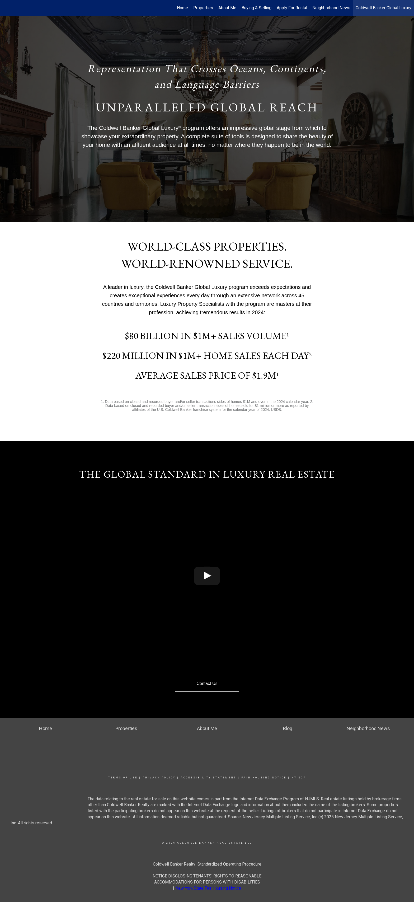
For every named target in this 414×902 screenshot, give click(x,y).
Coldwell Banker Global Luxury (383, 7)
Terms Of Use (123, 777)
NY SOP (298, 777)
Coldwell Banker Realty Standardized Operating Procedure (207, 864)
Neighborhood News (331, 7)
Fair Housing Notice (263, 777)
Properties (203, 7)
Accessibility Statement (208, 777)
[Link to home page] (7, 8)
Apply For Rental (292, 7)
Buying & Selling (256, 7)
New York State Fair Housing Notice (208, 888)
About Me (227, 7)
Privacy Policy (159, 777)
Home (182, 7)
